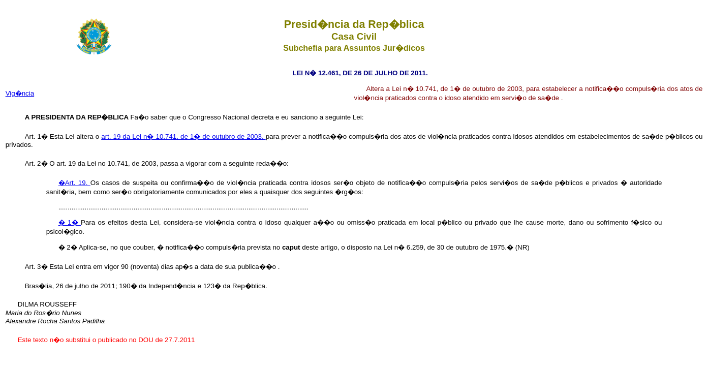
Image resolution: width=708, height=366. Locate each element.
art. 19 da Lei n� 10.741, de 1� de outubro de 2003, (183, 136)
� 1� (69, 222)
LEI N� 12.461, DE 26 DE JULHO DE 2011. (359, 73)
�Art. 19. (74, 183)
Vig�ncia (20, 93)
